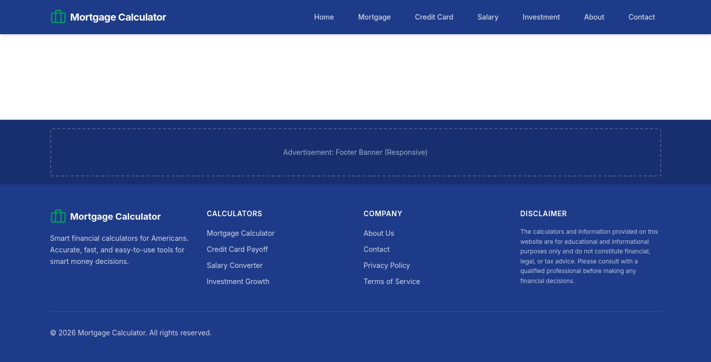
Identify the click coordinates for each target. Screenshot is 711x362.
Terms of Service (392, 281)
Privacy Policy (387, 265)
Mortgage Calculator (241, 233)
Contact (642, 17)
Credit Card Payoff (237, 249)
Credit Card (434, 17)
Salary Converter (235, 265)
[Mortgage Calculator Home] (108, 17)
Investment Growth (238, 281)
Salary (487, 17)
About (594, 17)
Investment (541, 17)
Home (324, 17)
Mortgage (374, 17)
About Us (379, 233)
